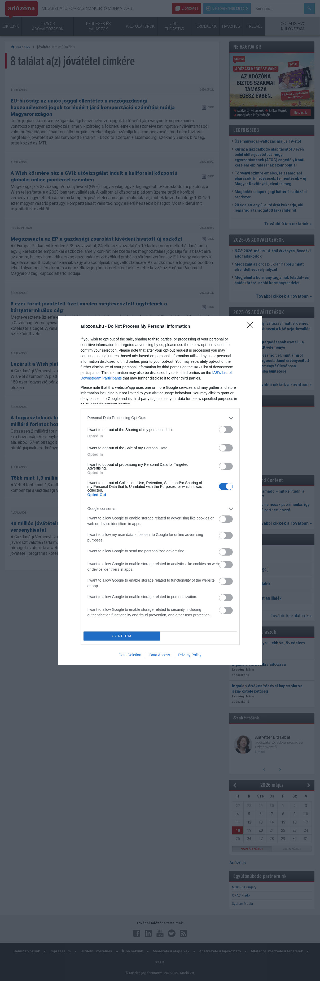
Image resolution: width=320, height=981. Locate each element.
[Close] (252, 327)
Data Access (159, 655)
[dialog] (160, 490)
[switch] (226, 429)
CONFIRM (122, 636)
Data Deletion (130, 655)
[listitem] (160, 418)
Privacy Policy (189, 655)
